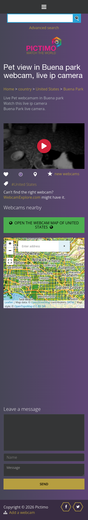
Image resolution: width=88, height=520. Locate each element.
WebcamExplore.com (22, 197)
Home (9, 89)
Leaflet (9, 302)
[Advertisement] (44, 358)
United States (47, 89)
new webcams (67, 173)
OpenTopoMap (23, 306)
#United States (24, 184)
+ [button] (9, 244)
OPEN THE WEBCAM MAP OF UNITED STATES (44, 225)
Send (44, 484)
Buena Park (73, 89)
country (25, 89)
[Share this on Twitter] (78, 509)
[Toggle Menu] (44, 7)
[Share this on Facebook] (67, 509)
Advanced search (44, 27)
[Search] (44, 18)
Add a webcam (22, 512)
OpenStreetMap (40, 302)
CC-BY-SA (39, 306)
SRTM (70, 302)
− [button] (9, 251)
